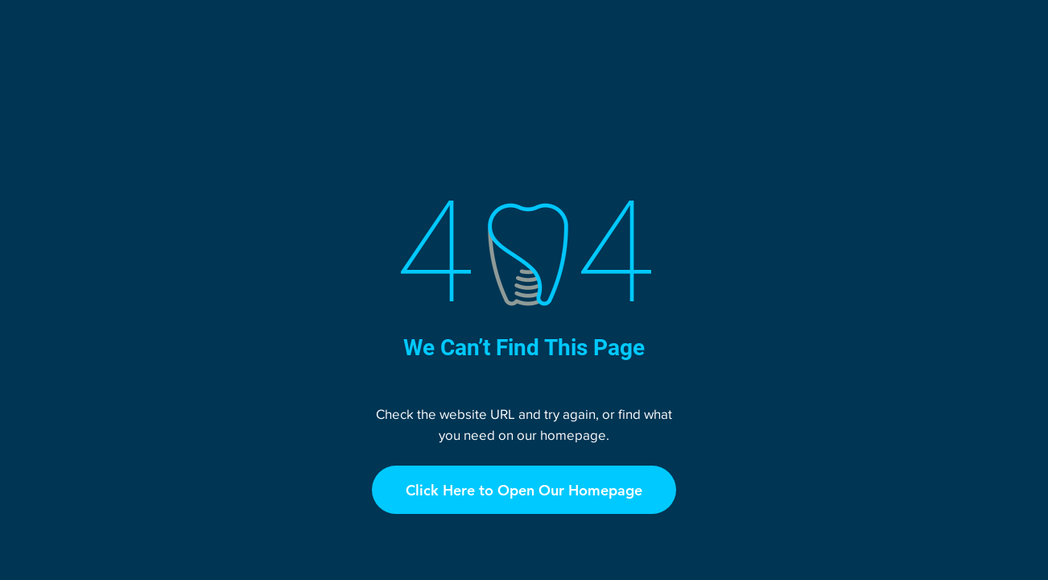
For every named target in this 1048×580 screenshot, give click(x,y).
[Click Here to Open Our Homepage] (524, 490)
